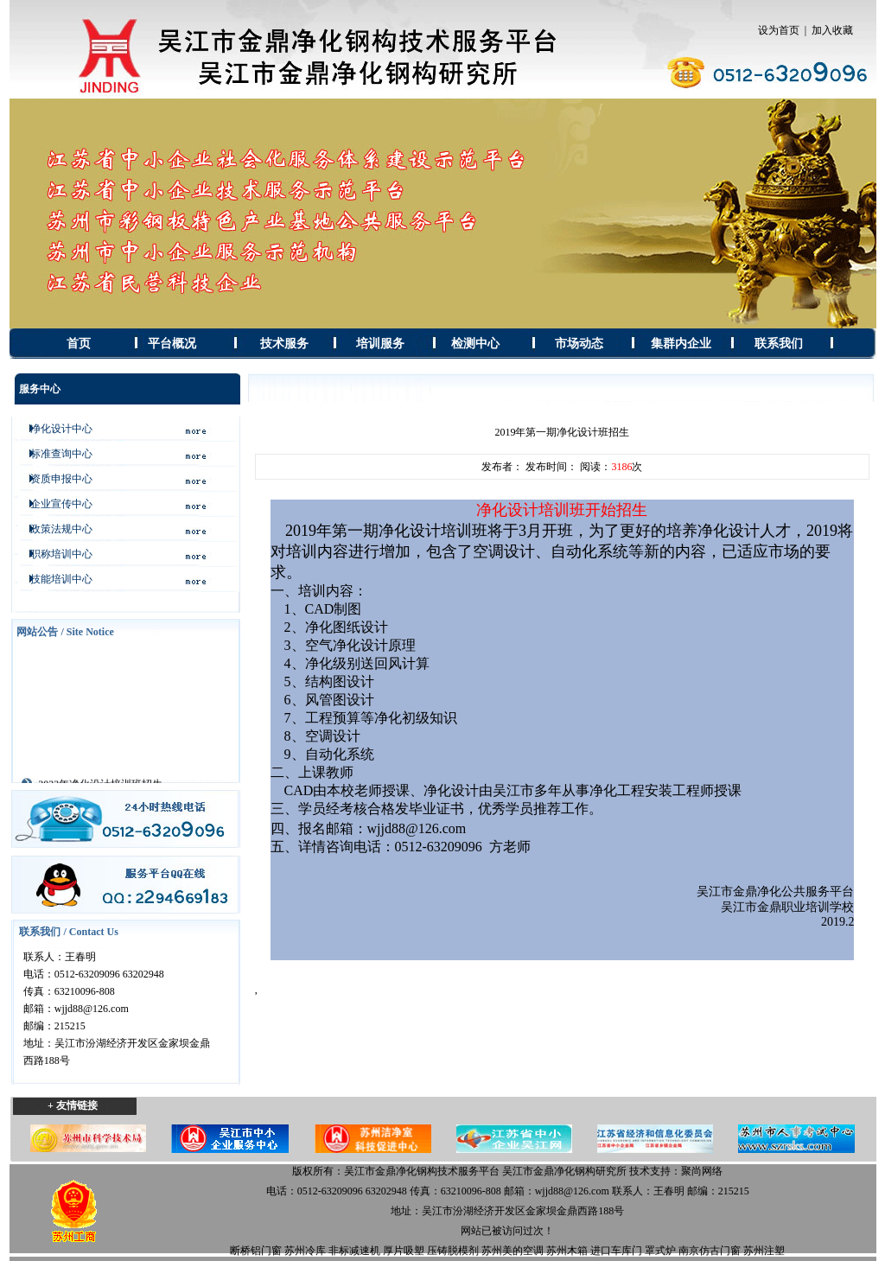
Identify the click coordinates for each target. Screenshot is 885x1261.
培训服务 (380, 343)
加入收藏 (832, 30)
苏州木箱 (567, 1251)
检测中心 (475, 343)
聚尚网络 (702, 1171)
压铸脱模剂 (453, 1251)
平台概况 (172, 343)
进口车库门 (616, 1251)
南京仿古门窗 (709, 1251)
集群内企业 (681, 343)
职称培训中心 (56, 554)
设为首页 (778, 30)
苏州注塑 (764, 1251)
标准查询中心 (56, 454)
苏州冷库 (305, 1251)
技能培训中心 (56, 579)
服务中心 (39, 389)
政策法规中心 (56, 529)
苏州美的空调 (512, 1251)
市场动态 (579, 343)
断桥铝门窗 (256, 1251)
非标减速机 (354, 1251)
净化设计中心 (56, 429)
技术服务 (284, 343)
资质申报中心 (56, 479)
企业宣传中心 (56, 504)
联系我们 (778, 343)
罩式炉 (660, 1251)
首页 (79, 343)
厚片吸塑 (403, 1251)
